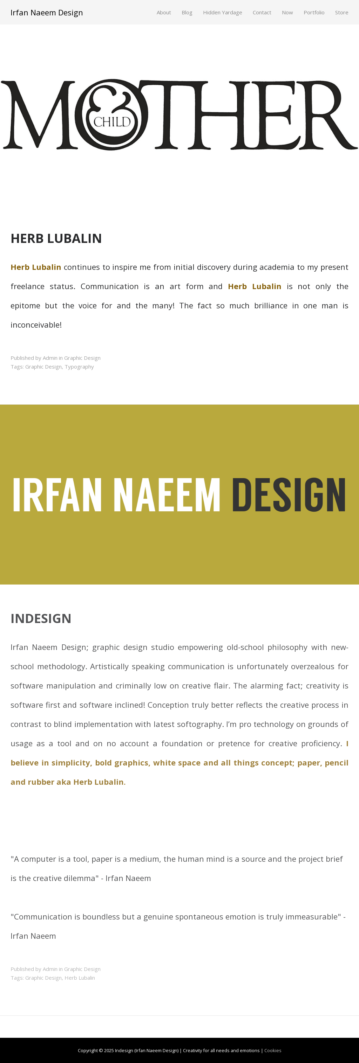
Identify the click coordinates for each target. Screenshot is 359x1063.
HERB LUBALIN (56, 238)
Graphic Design (82, 357)
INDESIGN (41, 618)
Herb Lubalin (80, 977)
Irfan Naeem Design (47, 12)
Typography (79, 366)
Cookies (273, 1050)
